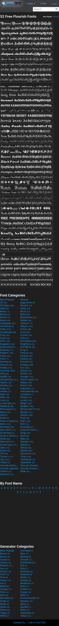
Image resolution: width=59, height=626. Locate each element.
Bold (25, 314)
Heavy (26, 382)
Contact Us (19, 622)
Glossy (5, 571)
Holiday (6, 385)
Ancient (26, 305)
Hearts (5, 382)
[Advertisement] (29, 517)
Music (5, 412)
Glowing (26, 571)
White (4, 615)
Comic (25, 329)
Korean (26, 397)
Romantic (7, 427)
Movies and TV (30, 409)
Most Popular (7, 299)
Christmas (7, 326)
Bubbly (25, 320)
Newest (24, 299)
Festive (26, 358)
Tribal (5, 462)
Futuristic (7, 370)
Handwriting (9, 379)
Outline (26, 415)
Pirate (4, 418)
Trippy (4, 613)
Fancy (5, 355)
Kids (5, 397)
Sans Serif (8, 429)
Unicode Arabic (10, 465)
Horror (26, 385)
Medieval (7, 406)
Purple (25, 592)
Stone (24, 609)
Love (4, 400)
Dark (5, 341)
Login (54, 3)
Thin (5, 459)
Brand (5, 317)
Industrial (27, 388)
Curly (4, 335)
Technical (27, 453)
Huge (5, 388)
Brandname (28, 317)
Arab (4, 308)
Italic (4, 394)
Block (25, 311)
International (29, 391)
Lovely (26, 400)
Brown (5, 556)
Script (25, 433)
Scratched (7, 433)
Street (5, 450)
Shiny (24, 604)
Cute (24, 338)
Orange (6, 589)
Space (4, 607)
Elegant (6, 352)
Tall (4, 453)
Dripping (6, 350)
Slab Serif (7, 441)
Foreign (26, 364)
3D (3, 302)
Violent (5, 471)
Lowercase (7, 403)
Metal (4, 586)
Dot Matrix (27, 347)
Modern (26, 406)
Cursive (26, 335)
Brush (5, 320)
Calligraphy (8, 323)
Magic (26, 403)
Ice (3, 583)
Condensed (8, 332)
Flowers (6, 364)
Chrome (26, 559)
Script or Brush (10, 435)
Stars (5, 447)
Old (4, 415)
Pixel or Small (9, 421)
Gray (4, 577)
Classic (26, 326)
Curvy (5, 338)
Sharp (5, 438)
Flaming (5, 361)
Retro (5, 424)
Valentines (27, 613)
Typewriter (27, 462)
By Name (56, 17)
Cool (25, 332)
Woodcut (6, 474)
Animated (26, 550)
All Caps (7, 305)
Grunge (26, 376)
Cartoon (26, 323)
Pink (4, 592)
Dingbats (7, 344)
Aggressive (27, 302)
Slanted (26, 441)
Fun (24, 367)
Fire (23, 565)
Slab (24, 438)
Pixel (24, 418)
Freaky (6, 367)
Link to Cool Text (37, 622)
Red (4, 595)
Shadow (26, 601)
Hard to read (29, 379)
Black (5, 311)
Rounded (27, 427)
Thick (25, 456)
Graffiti (5, 376)
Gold (4, 574)
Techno (6, 456)
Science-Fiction (30, 429)
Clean (5, 329)
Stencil (25, 447)
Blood (5, 314)
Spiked (25, 444)
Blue (24, 553)
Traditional (27, 459)
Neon (24, 586)
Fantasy (26, 355)
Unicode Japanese (10, 468)
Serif (24, 435)
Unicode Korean (30, 468)
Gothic (26, 373)
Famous (26, 352)
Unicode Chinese (30, 465)
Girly (4, 373)
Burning (25, 556)
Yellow (25, 615)
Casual (5, 559)
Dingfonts (27, 344)
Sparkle (25, 607)
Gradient (26, 574)
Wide (24, 471)
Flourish (26, 361)
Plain (25, 421)
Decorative (28, 341)
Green (25, 577)
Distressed (7, 347)
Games (26, 370)
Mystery (26, 412)
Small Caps (8, 444)
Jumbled (26, 394)
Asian (25, 308)
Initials (5, 391)
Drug (24, 350)
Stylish (26, 450)
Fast (4, 358)
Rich (24, 424)
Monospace (8, 409)
